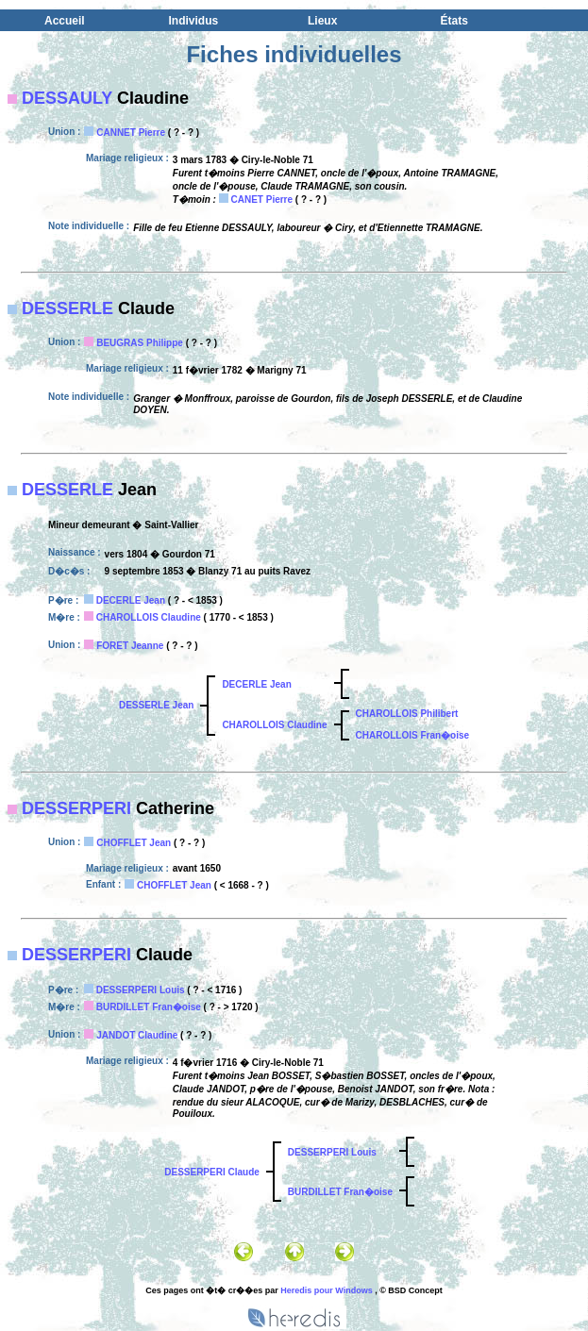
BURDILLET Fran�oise (148, 1007)
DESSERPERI (76, 808)
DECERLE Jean (130, 600)
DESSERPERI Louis (140, 990)
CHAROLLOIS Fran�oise (413, 735)
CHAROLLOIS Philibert (407, 713)
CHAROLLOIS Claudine (148, 617)
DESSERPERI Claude (212, 1172)
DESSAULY (67, 98)
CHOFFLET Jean (133, 843)
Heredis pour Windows (326, 1290)
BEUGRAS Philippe (139, 343)
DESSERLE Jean (156, 705)
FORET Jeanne (129, 646)
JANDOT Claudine (136, 1035)
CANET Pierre (261, 199)
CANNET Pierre (130, 132)
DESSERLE (67, 308)
